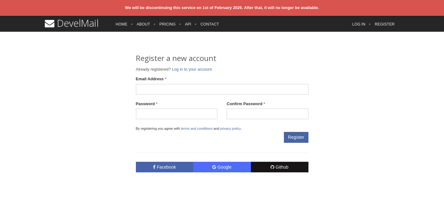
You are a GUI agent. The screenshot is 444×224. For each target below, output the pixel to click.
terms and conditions (197, 128)
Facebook (164, 167)
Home (121, 28)
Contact (210, 28)
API (188, 28)
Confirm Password (246, 103)
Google (221, 167)
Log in (358, 28)
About (143, 28)
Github (279, 167)
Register (385, 28)
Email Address (151, 79)
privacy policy (230, 128)
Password (147, 103)
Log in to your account (192, 69)
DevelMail (72, 26)
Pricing (168, 28)
